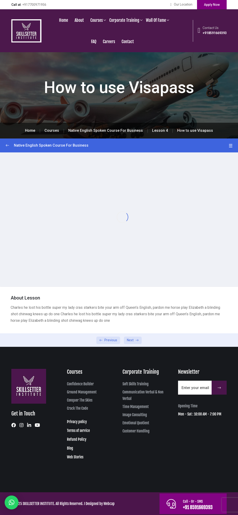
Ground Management (82, 392)
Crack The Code (77, 408)
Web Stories (75, 457)
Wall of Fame (156, 20)
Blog (70, 448)
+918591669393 (215, 33)
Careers (109, 41)
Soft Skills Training (135, 384)
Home (63, 20)
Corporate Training (124, 20)
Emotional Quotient (135, 423)
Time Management (135, 406)
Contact (128, 41)
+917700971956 (34, 4)
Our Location (183, 4)
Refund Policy (76, 439)
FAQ (93, 41)
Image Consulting (134, 414)
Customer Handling (136, 431)
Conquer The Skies (79, 400)
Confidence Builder (80, 384)
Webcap (109, 503)
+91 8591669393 (197, 507)
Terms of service (78, 430)
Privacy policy (77, 421)
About (79, 20)
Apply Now (212, 4)
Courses (96, 20)
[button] (12, 502)
